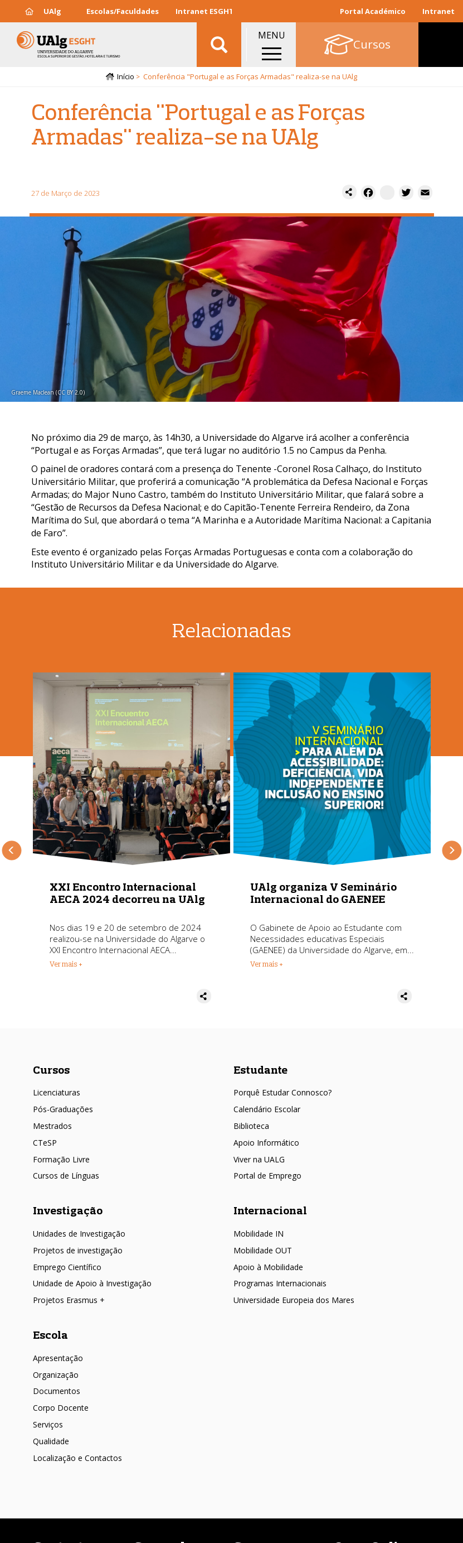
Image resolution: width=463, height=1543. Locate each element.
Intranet (438, 11)
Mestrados (52, 1126)
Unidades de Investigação (79, 1233)
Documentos (56, 1391)
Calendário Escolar (266, 1109)
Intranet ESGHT (205, 11)
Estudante (260, 1069)
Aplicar (219, 44)
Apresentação (58, 1358)
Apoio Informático (266, 1142)
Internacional (270, 1210)
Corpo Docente (61, 1407)
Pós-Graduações (63, 1109)
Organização (56, 1374)
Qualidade (51, 1441)
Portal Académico (373, 11)
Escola (50, 1335)
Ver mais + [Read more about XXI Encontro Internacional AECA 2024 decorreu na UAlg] (66, 963)
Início (125, 76)
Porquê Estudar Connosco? (282, 1092)
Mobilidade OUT (262, 1250)
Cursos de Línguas (66, 1175)
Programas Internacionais (279, 1283)
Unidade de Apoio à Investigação (92, 1283)
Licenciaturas (56, 1092)
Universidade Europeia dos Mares (293, 1300)
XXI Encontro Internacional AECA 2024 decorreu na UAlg (127, 892)
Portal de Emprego (267, 1175)
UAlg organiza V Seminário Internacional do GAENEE (323, 892)
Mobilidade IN (258, 1233)
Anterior (11, 850)
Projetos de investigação (78, 1250)
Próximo (451, 850)
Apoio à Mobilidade (268, 1267)
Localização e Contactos (77, 1458)
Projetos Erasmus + (69, 1300)
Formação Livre (61, 1159)
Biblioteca (251, 1126)
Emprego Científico (67, 1267)
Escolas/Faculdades (122, 11)
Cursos (51, 1069)
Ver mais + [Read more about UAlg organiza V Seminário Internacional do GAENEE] (266, 963)
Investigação (68, 1210)
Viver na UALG (259, 1159)
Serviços (48, 1424)
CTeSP (45, 1142)
